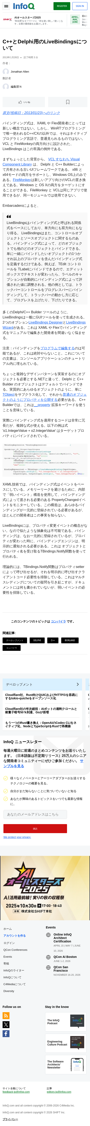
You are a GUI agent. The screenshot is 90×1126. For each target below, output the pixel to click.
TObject (9, 394)
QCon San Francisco (60, 968)
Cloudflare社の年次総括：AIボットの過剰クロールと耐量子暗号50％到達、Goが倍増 (41, 710)
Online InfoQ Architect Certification (62, 938)
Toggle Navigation (6, 6)
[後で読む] (67, 102)
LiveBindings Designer (46, 322)
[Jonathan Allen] (6, 71)
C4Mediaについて (14, 984)
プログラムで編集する (57, 348)
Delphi (37, 640)
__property (42, 405)
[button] (35, 828)
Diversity (8, 991)
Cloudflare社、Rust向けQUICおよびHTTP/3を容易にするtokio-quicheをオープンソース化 (41, 696)
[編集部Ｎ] (6, 87)
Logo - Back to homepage (24, 5)
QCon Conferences (15, 949)
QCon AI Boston (65, 957)
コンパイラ (58, 621)
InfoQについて (12, 977)
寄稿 (6, 963)
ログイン (9, 943)
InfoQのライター (13, 970)
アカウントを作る (14, 935)
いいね (27, 101)
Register (62, 6)
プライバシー (10, 1119)
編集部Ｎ (16, 86)
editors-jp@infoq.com (59, 1091)
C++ (53, 640)
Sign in (80, 6)
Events (7, 956)
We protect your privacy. (17, 837)
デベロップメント (14, 640)
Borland (70, 640)
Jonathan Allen (20, 71)
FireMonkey (22, 180)
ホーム (7, 928)
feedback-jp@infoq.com (16, 1091)
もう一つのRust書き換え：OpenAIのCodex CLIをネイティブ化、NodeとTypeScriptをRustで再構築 (40, 724)
